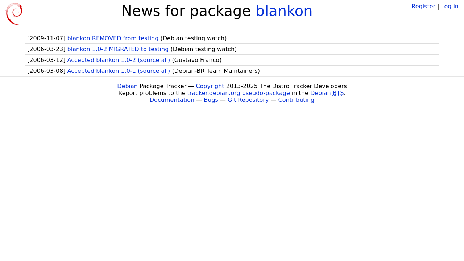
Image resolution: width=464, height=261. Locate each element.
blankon (284, 11)
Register (423, 6)
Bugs (211, 99)
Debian (127, 86)
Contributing (296, 99)
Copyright (210, 86)
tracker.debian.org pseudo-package (238, 93)
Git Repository (248, 99)
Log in (450, 6)
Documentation (172, 99)
